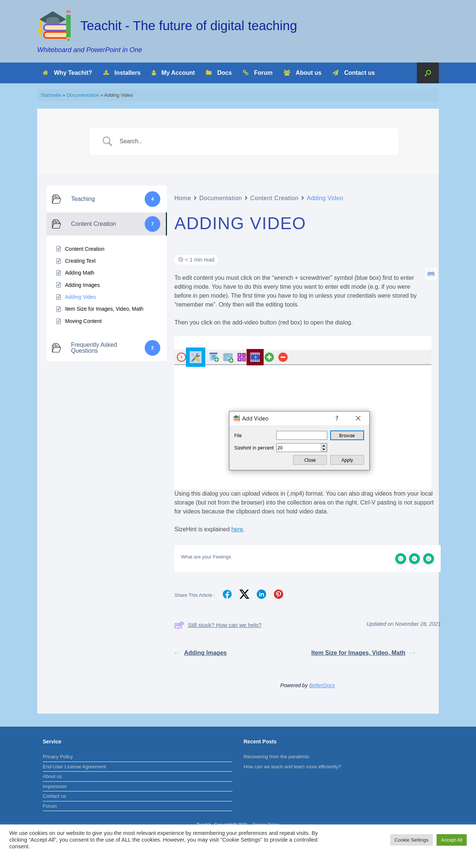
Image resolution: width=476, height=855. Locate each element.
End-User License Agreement (74, 766)
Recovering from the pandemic (276, 756)
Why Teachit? (67, 73)
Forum (258, 73)
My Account (173, 73)
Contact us (353, 73)
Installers (122, 73)
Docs (219, 73)
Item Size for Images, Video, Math (363, 653)
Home (182, 198)
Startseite (51, 95)
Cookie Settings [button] (411, 840)
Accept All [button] (451, 840)
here (237, 529)
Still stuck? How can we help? (217, 625)
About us (302, 73)
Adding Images (200, 653)
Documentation (83, 95)
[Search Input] (253, 141)
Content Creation (274, 198)
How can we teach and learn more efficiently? (292, 766)
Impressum (55, 786)
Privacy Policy (58, 756)
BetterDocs (322, 685)
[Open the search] (428, 73)
